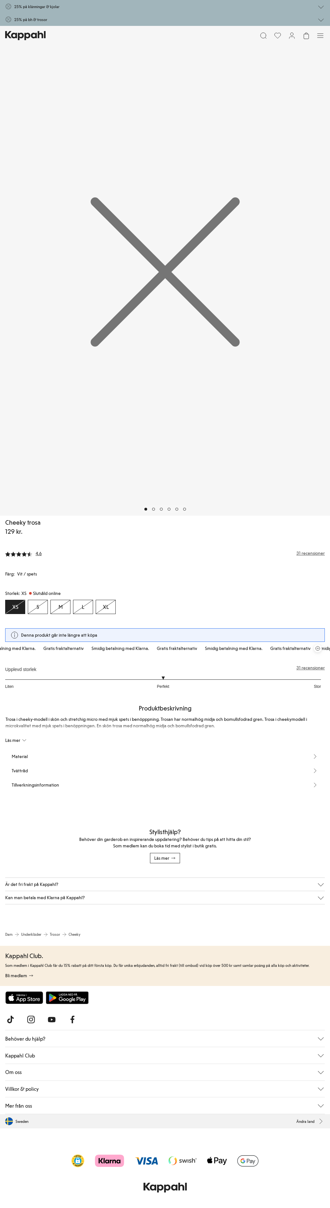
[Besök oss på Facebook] (72, 1019)
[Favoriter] (278, 35)
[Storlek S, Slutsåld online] (38, 607)
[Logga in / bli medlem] (292, 35)
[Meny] (320, 35)
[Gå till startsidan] (25, 35)
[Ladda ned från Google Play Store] (67, 997)
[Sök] (263, 35)
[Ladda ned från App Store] (24, 997)
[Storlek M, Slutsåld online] (60, 607)
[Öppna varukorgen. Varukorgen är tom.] (306, 35)
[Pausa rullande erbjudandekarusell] (318, 648)
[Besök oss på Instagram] (31, 1019)
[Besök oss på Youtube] (52, 1019)
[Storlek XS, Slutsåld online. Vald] (15, 607)
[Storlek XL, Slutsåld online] (106, 607)
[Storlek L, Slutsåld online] (83, 607)
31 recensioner (310, 667)
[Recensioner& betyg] (165, 553)
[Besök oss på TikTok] (10, 1019)
